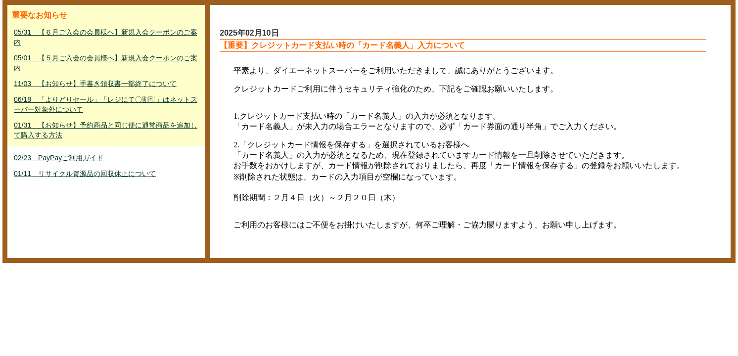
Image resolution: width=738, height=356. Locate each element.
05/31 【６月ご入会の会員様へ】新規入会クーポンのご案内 (105, 37)
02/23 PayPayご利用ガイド (58, 158)
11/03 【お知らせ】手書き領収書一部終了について (95, 84)
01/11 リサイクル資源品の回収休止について (85, 174)
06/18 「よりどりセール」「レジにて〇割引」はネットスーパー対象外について (105, 104)
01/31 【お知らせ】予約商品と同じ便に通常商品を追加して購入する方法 (105, 130)
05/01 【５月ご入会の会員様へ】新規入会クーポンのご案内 (105, 63)
